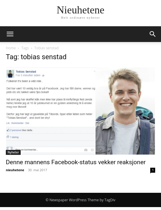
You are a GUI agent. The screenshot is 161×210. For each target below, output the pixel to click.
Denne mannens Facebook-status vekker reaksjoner (76, 162)
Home (11, 48)
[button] (10, 34)
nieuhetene (15, 170)
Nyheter (13, 152)
